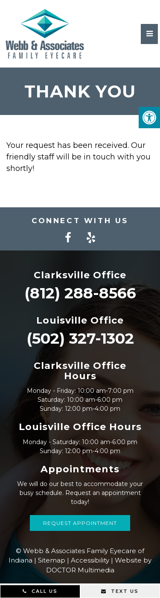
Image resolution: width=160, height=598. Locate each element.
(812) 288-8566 (80, 293)
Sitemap (51, 560)
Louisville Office (80, 320)
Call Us (40, 591)
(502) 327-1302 (80, 338)
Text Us (120, 591)
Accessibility (90, 560)
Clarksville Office (80, 275)
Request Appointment (80, 523)
